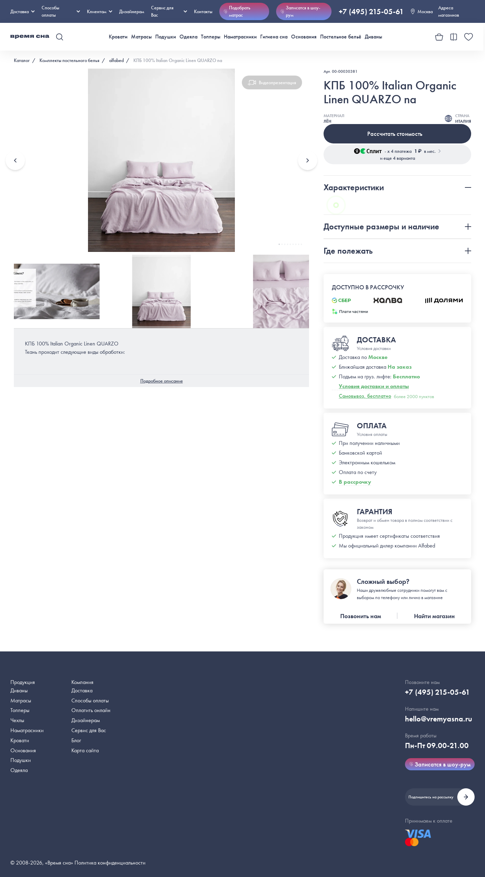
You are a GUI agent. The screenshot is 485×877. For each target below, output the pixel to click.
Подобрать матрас (236, 11)
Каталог (22, 60)
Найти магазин (434, 616)
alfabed (116, 60)
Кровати (118, 36)
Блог (76, 740)
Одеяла (188, 36)
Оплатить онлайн (91, 710)
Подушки (165, 36)
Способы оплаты (90, 700)
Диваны (373, 36)
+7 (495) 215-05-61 (371, 12)
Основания (304, 36)
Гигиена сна (274, 36)
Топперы (210, 36)
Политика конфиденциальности (110, 862)
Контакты (203, 11)
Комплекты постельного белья (69, 60)
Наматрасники (240, 36)
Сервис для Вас (169, 11)
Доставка (22, 11)
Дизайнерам (131, 11)
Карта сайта (85, 750)
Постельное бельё (340, 36)
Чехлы (17, 720)
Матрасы (141, 36)
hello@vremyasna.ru (438, 719)
